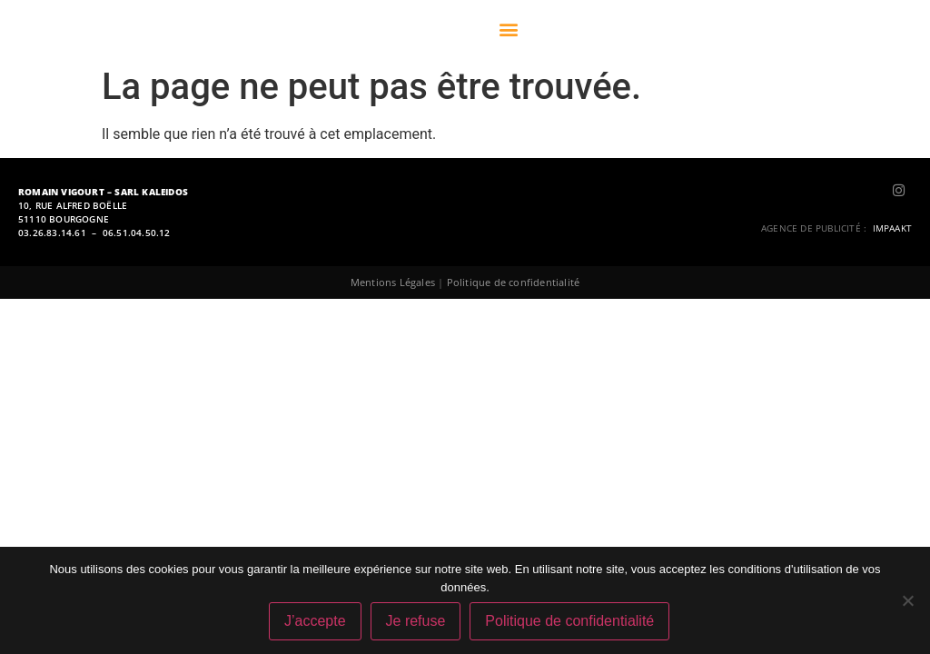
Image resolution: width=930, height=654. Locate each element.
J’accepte (315, 621)
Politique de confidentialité (513, 282)
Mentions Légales (393, 282)
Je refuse (416, 621)
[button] (508, 30)
